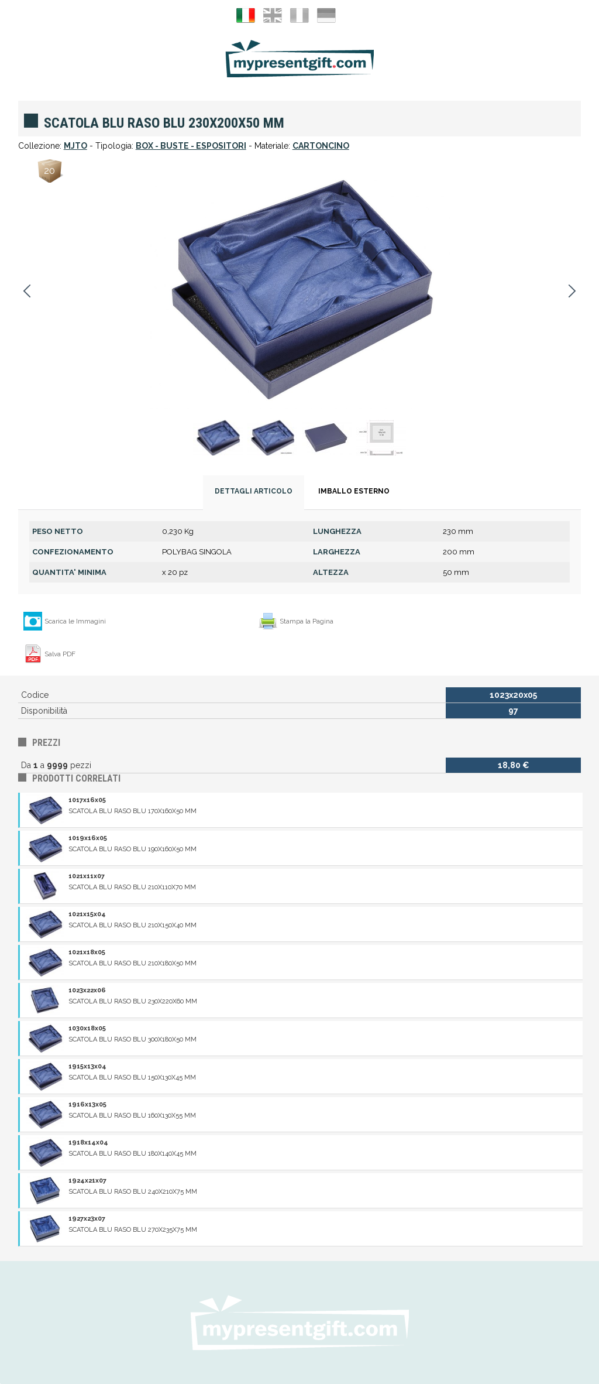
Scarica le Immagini (75, 621)
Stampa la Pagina (306, 621)
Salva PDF (59, 654)
